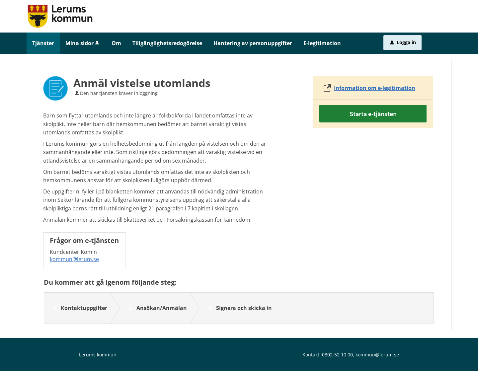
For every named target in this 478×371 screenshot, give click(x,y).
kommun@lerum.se (74, 259)
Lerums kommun (98, 354)
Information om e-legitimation (374, 88)
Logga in (403, 42)
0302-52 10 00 (337, 354)
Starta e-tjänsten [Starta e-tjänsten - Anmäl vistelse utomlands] (373, 114)
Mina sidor (82, 43)
